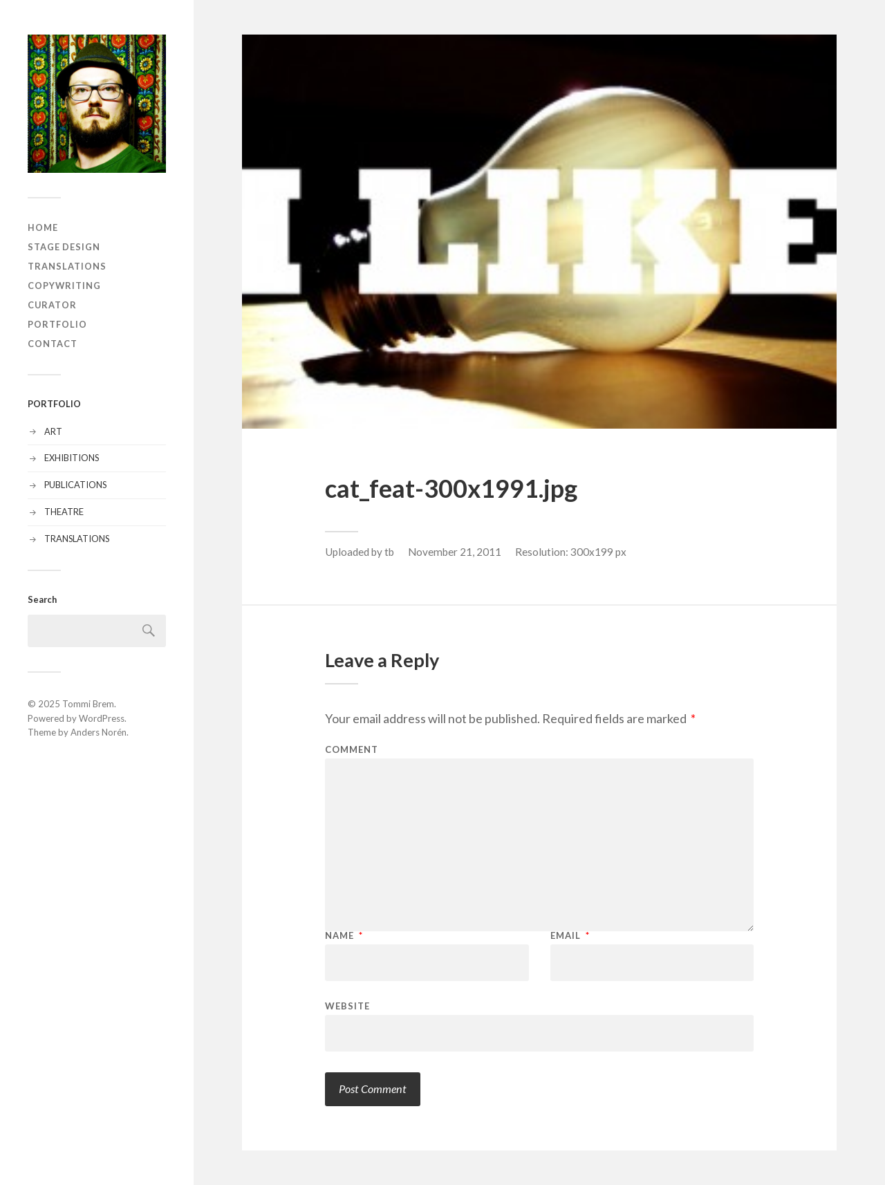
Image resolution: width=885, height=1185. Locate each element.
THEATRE (64, 511)
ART (53, 431)
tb (389, 551)
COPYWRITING (64, 285)
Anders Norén (99, 732)
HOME (43, 227)
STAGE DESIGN (64, 246)
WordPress (101, 718)
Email (570, 935)
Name (344, 935)
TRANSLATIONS (67, 266)
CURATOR (52, 304)
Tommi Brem (88, 703)
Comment (351, 749)
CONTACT (52, 343)
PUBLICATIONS (75, 484)
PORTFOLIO (57, 324)
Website (347, 1005)
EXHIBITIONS (71, 457)
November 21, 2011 (454, 551)
